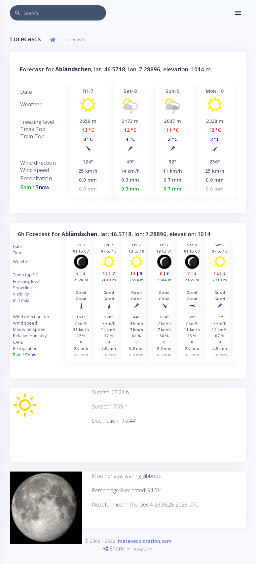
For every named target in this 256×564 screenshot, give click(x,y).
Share (114, 548)
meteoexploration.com (144, 541)
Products (143, 549)
